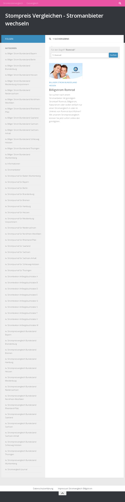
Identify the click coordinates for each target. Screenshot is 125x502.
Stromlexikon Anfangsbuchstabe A (22, 276)
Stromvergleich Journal (17, 469)
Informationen (13, 163)
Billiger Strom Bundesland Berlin (21, 59)
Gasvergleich (32, 3)
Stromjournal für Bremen (18, 200)
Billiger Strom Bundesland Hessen (22, 75)
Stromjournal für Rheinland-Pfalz (21, 240)
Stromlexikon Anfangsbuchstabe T (22, 313)
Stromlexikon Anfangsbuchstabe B (22, 282)
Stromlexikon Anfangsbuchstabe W (22, 325)
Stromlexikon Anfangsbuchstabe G (22, 300)
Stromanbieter (13, 169)
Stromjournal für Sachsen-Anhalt (21, 258)
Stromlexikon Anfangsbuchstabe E (22, 294)
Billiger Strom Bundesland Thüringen (23, 148)
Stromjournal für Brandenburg (20, 194)
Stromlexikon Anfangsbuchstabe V (22, 319)
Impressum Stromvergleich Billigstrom (75, 488)
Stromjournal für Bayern (18, 182)
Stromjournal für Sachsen (18, 252)
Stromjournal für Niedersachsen (21, 227)
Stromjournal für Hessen (18, 212)
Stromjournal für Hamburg (19, 206)
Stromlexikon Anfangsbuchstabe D (22, 288)
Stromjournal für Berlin (17, 188)
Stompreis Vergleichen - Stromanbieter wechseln (54, 19)
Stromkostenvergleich (13, 3)
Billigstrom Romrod (62, 90)
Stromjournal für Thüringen (19, 270)
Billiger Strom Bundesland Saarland (22, 117)
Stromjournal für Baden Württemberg (24, 176)
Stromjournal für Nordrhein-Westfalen (24, 233)
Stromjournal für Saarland (18, 246)
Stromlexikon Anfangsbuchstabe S (22, 307)
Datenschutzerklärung (43, 488)
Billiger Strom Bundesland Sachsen (22, 124)
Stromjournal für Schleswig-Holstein (23, 264)
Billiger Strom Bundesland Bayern (22, 53)
